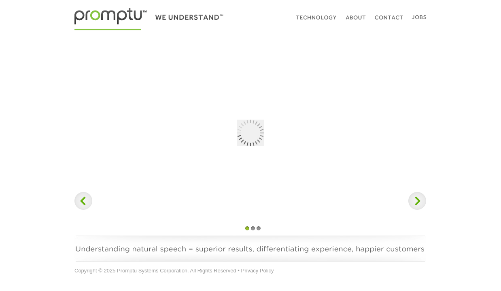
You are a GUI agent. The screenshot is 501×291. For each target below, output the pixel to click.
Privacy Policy (257, 271)
